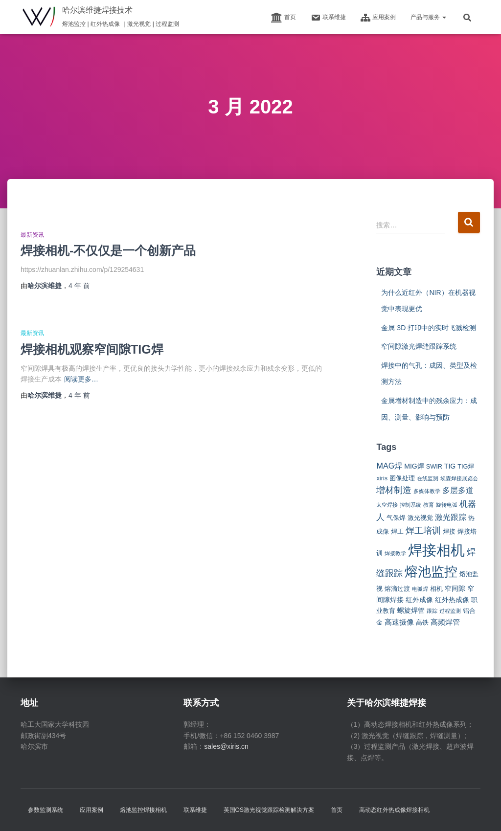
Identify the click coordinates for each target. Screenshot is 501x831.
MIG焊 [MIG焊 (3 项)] (414, 466)
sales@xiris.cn (226, 746)
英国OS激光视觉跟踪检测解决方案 (269, 810)
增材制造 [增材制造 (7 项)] (393, 490)
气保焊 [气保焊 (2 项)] (396, 517)
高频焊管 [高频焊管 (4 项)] (445, 622)
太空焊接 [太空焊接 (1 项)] (387, 505)
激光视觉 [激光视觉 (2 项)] (420, 517)
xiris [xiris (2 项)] (381, 478)
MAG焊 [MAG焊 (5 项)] (389, 465)
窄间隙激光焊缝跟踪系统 (418, 346)
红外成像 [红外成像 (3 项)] (419, 600)
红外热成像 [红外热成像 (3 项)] (452, 600)
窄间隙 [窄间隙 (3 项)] (455, 588)
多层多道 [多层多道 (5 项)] (458, 490)
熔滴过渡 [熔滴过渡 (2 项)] (397, 588)
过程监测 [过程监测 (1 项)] (450, 611)
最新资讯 (32, 234)
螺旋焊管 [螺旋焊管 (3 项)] (411, 610)
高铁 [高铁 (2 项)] (422, 622)
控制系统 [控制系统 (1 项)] (410, 505)
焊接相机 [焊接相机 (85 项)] (436, 550)
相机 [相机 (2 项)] (436, 588)
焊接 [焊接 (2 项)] (449, 531)
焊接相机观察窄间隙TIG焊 (92, 349)
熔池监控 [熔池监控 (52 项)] (431, 571)
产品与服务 (428, 17)
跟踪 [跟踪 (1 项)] (432, 611)
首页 (283, 17)
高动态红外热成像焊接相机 (394, 810)
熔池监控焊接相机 (143, 810)
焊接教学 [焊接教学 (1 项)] (395, 553)
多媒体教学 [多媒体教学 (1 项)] (426, 491)
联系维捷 (328, 17)
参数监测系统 (45, 810)
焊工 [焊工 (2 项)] (397, 531)
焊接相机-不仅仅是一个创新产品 (108, 250)
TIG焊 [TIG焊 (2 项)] (465, 466)
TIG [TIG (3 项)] (450, 466)
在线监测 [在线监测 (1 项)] (427, 478)
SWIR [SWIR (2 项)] (434, 466)
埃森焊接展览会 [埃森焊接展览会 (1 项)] (459, 478)
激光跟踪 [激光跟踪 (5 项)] (450, 517)
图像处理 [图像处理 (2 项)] (402, 478)
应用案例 (378, 17)
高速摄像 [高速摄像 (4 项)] (399, 622)
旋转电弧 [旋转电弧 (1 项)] (446, 505)
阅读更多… (81, 379)
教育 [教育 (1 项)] (428, 505)
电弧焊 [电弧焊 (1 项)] (420, 589)
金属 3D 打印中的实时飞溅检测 (428, 328)
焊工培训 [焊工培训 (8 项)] (423, 531)
